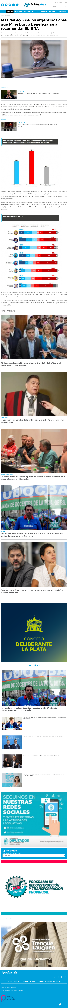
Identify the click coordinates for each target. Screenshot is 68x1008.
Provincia (27, 11)
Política (10, 11)
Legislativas (18, 11)
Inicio (3, 11)
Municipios (35, 11)
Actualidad (53, 11)
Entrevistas (62, 11)
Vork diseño (8, 919)
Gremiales (44, 11)
